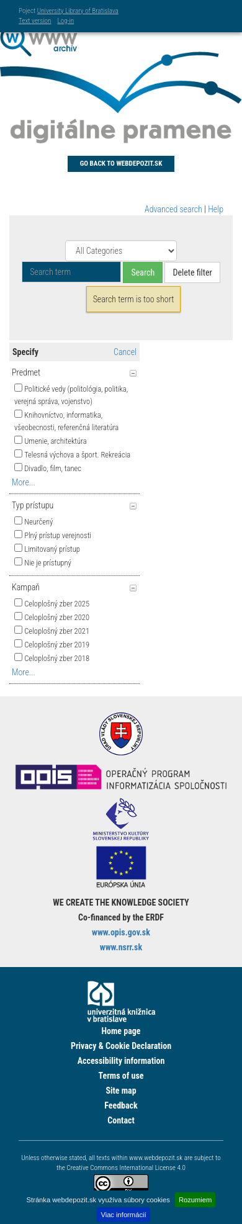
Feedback (121, 1105)
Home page (120, 1031)
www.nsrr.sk (121, 947)
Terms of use (120, 1076)
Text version (35, 21)
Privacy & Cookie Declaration (121, 1046)
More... (23, 482)
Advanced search (173, 209)
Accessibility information (121, 1061)
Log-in (65, 21)
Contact (120, 1120)
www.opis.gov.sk (121, 932)
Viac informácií (123, 1214)
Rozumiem (195, 1200)
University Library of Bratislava (78, 11)
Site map (120, 1091)
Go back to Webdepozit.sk (121, 164)
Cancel (125, 352)
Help (215, 209)
